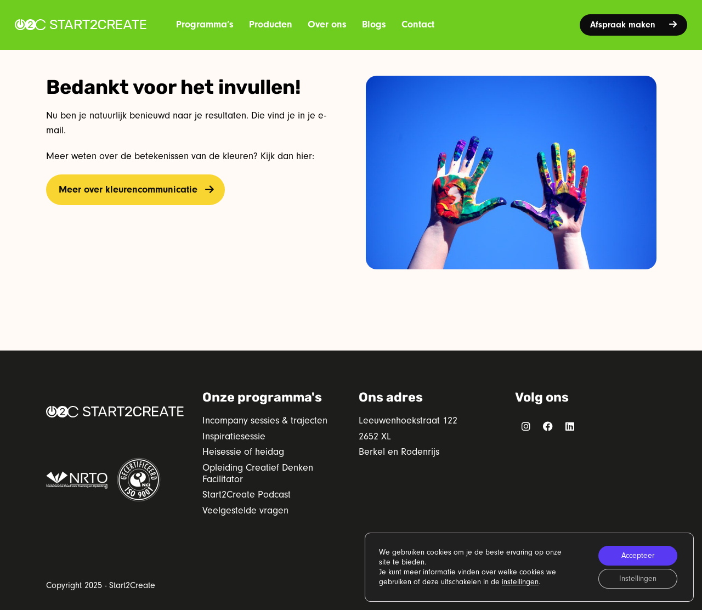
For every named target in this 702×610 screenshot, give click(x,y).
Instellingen (637, 578)
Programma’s (205, 24)
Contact (417, 24)
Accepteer (637, 555)
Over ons (327, 24)
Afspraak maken (633, 25)
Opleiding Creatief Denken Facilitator (257, 473)
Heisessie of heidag (243, 452)
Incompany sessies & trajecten (264, 420)
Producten (270, 24)
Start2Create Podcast (246, 494)
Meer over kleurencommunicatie (128, 189)
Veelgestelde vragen (245, 510)
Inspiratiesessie (233, 436)
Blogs (374, 24)
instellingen (520, 582)
